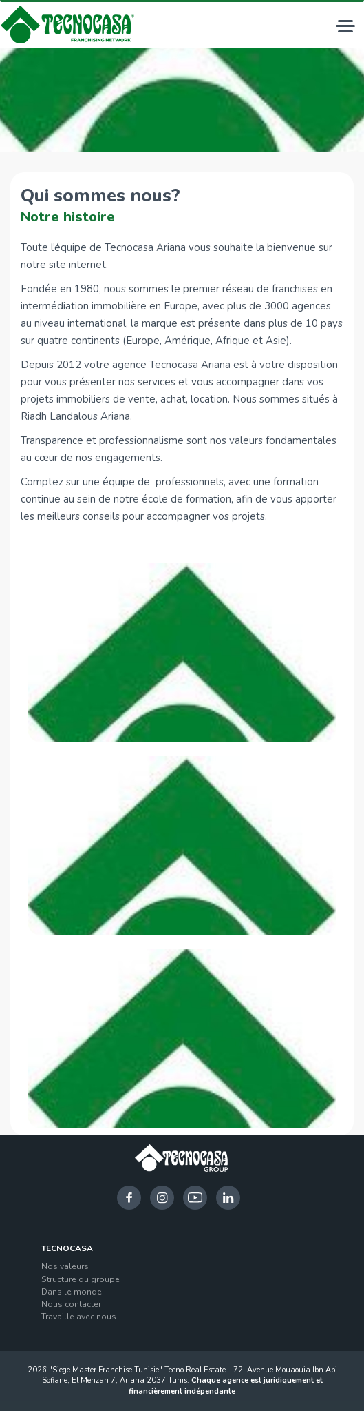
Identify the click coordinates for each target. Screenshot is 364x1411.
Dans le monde (71, 1291)
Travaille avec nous (78, 1316)
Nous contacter (71, 1304)
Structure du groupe (80, 1279)
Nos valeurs (65, 1266)
